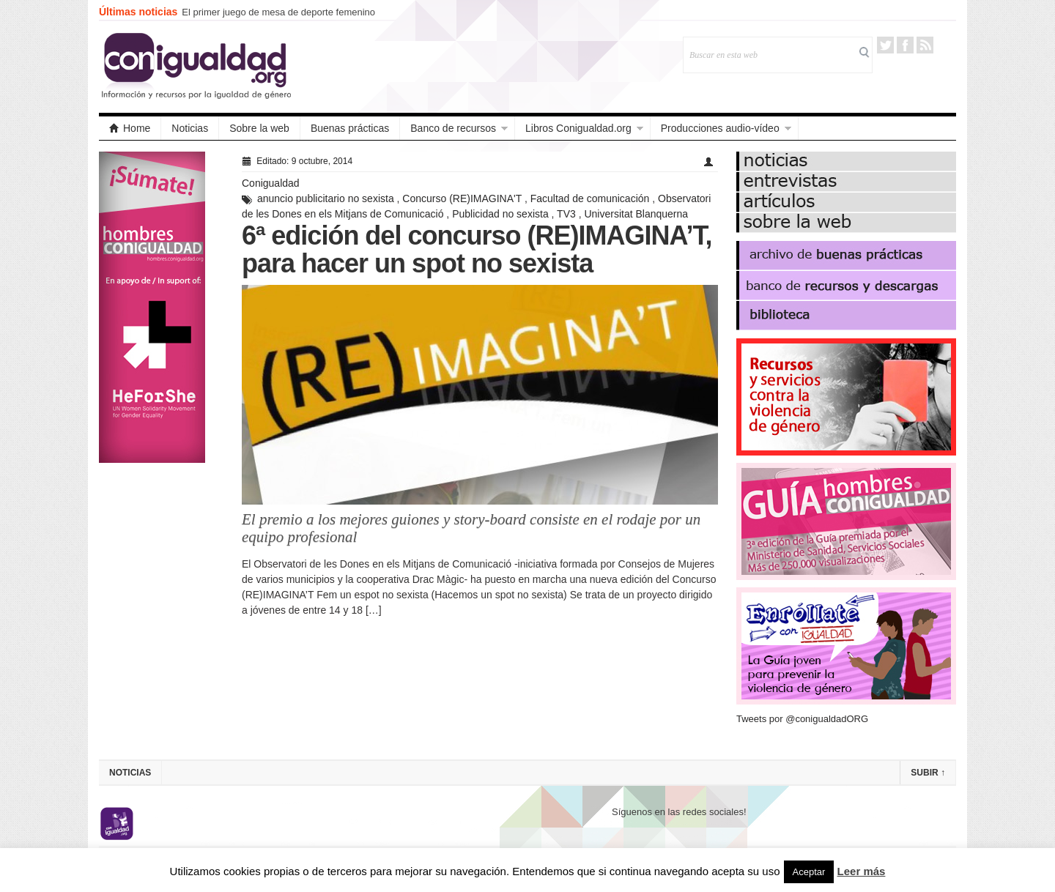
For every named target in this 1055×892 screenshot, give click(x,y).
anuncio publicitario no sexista (325, 198)
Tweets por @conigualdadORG (802, 718)
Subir (928, 773)
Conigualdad (271, 183)
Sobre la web (259, 128)
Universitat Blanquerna (636, 214)
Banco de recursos (453, 128)
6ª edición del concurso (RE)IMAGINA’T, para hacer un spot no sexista (476, 249)
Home (129, 128)
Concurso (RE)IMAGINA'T (462, 198)
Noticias (189, 128)
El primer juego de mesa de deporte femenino (278, 12)
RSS (925, 45)
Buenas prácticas (350, 128)
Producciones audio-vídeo (720, 128)
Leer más (861, 871)
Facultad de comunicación (590, 198)
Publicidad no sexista (500, 214)
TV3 (566, 214)
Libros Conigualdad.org (578, 128)
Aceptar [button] (809, 871)
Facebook (905, 45)
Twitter (885, 45)
